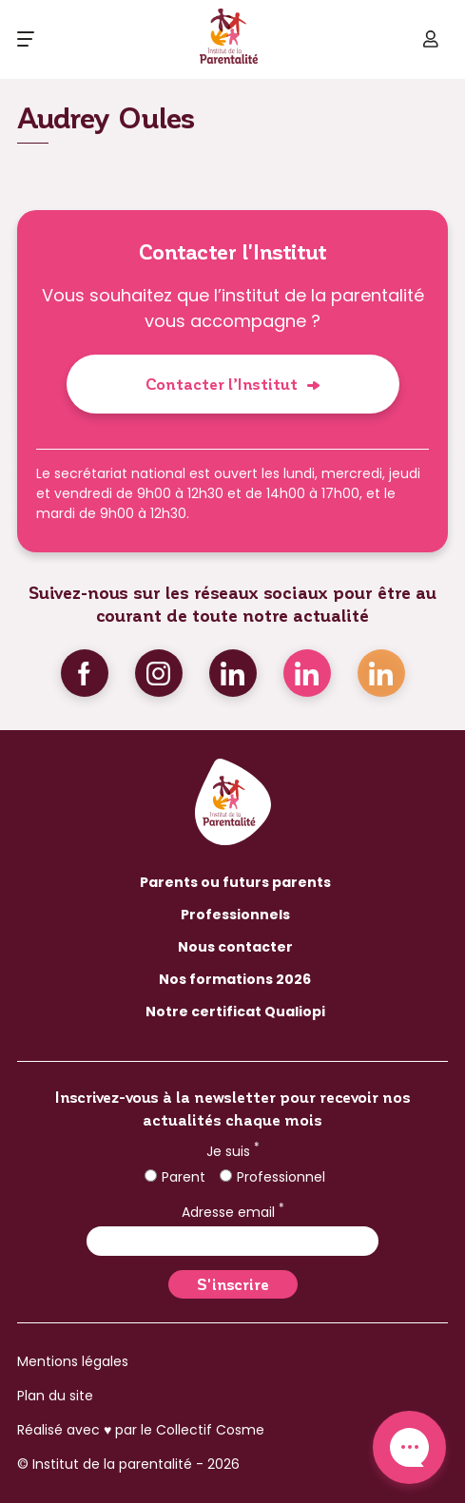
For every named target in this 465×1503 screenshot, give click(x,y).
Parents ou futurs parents (235, 882)
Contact (409, 1447)
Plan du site (55, 1395)
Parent (175, 1176)
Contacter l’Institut (221, 384)
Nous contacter (235, 946)
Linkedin (233, 673)
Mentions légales (72, 1361)
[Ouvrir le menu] (25, 39)
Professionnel (272, 1176)
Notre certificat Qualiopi (235, 1011)
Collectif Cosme (210, 1429)
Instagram (159, 673)
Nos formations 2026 (235, 979)
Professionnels (235, 914)
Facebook (84, 673)
